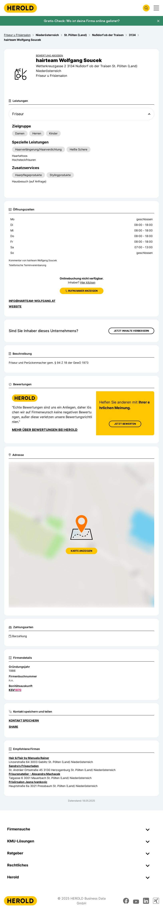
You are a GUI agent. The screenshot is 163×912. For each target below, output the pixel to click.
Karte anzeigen (81, 550)
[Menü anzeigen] (156, 8)
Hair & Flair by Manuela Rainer (29, 758)
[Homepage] (20, 8)
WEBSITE (15, 306)
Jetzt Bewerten (125, 423)
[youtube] (136, 900)
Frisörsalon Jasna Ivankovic (28, 782)
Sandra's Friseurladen (24, 766)
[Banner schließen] (158, 21)
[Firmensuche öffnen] (146, 8)
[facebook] (126, 900)
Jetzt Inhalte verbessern (131, 330)
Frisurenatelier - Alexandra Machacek (34, 774)
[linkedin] (146, 900)
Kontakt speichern (24, 720)
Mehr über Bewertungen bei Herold (45, 430)
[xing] (156, 900)
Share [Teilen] (13, 726)
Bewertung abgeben (49, 55)
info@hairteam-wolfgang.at (32, 300)
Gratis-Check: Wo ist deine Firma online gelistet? (81, 21)
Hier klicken (87, 282)
